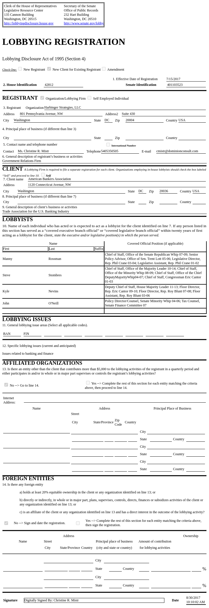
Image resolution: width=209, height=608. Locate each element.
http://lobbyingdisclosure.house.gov (29, 23)
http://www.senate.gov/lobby (84, 23)
